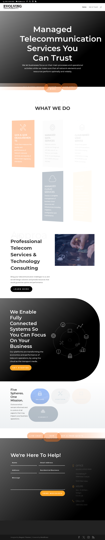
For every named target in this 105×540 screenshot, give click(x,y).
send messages (52, 493)
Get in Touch (93, 7)
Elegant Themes (25, 537)
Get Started (20, 368)
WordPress (44, 537)
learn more (21, 289)
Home (84, 7)
